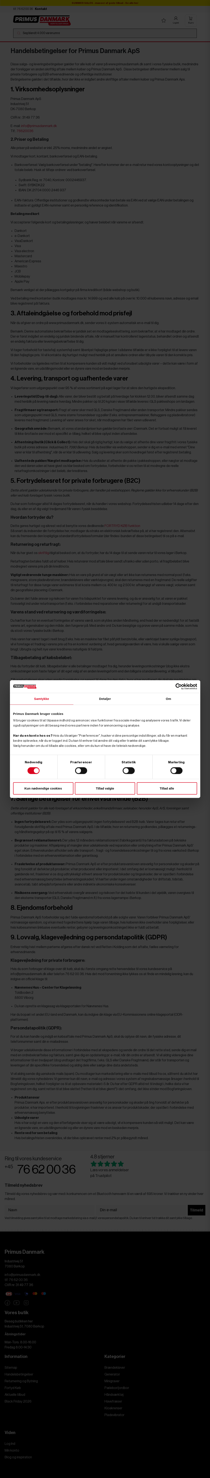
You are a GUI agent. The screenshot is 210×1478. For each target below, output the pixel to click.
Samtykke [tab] (41, 699)
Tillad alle (167, 788)
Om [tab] (168, 699)
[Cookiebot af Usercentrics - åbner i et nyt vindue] (178, 686)
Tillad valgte (105, 788)
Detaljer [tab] (105, 699)
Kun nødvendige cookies (43, 788)
